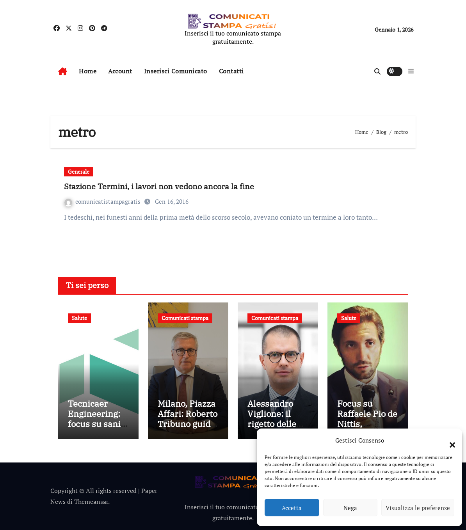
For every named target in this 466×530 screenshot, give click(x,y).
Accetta (292, 508)
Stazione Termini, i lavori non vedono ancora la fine (159, 186)
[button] (448, 440)
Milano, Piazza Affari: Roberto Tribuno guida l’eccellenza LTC (187, 424)
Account (120, 71)
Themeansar (91, 501)
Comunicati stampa (185, 318)
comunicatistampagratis (103, 201)
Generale (78, 171)
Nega (350, 508)
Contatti (231, 71)
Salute (79, 318)
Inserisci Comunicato (175, 71)
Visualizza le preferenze (418, 508)
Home (87, 71)
